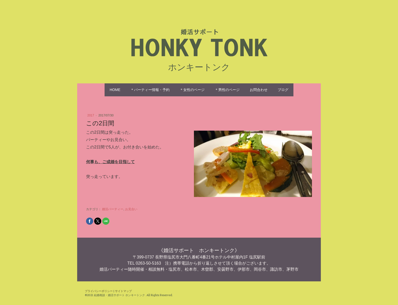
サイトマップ (123, 291)
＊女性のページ (192, 90)
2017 (91, 115)
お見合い (131, 209)
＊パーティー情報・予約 (150, 90)
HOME (115, 90)
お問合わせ (259, 90)
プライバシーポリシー (99, 291)
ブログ (283, 90)
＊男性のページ (227, 90)
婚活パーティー (112, 209)
